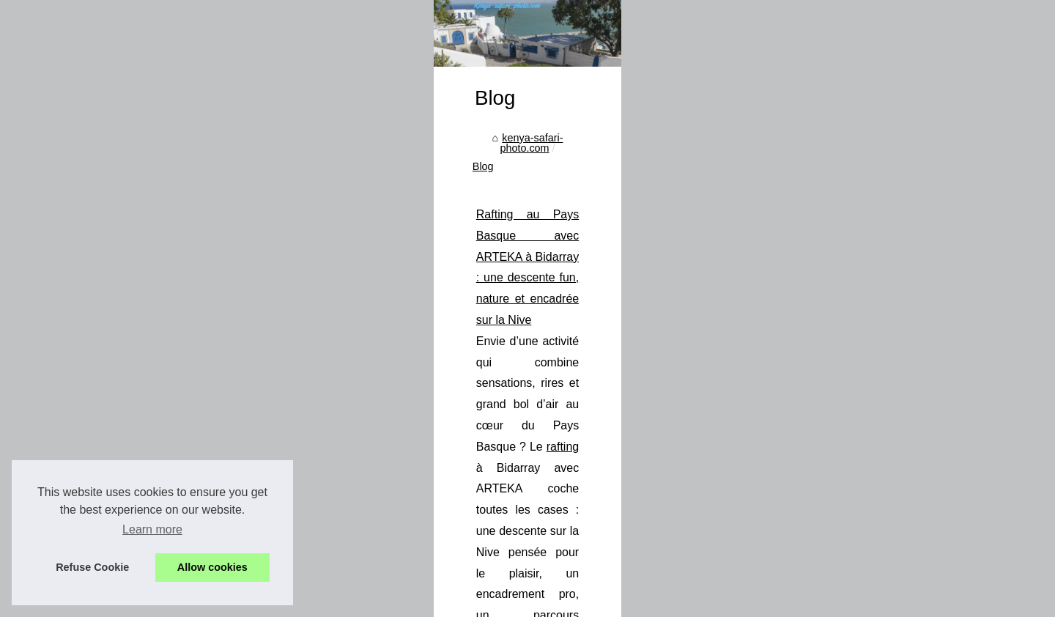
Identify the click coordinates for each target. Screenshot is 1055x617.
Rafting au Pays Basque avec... (179, 404)
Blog (455, 413)
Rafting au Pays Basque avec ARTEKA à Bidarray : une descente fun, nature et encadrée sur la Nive (576, 462)
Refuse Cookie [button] (92, 567)
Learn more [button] (152, 529)
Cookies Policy (340, 601)
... (665, 546)
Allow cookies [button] (212, 567)
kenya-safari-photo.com (377, 413)
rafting (856, 482)
